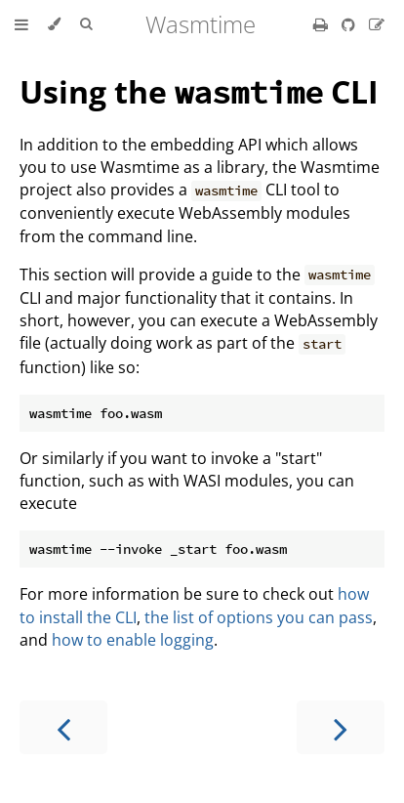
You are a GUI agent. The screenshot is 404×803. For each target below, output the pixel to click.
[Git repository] (350, 24)
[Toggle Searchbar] (85, 24)
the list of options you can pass (258, 617)
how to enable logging (133, 640)
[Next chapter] (340, 727)
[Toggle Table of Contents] (21, 24)
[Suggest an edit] (376, 24)
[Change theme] (54, 24)
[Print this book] (322, 24)
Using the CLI (199, 91)
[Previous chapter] (63, 727)
